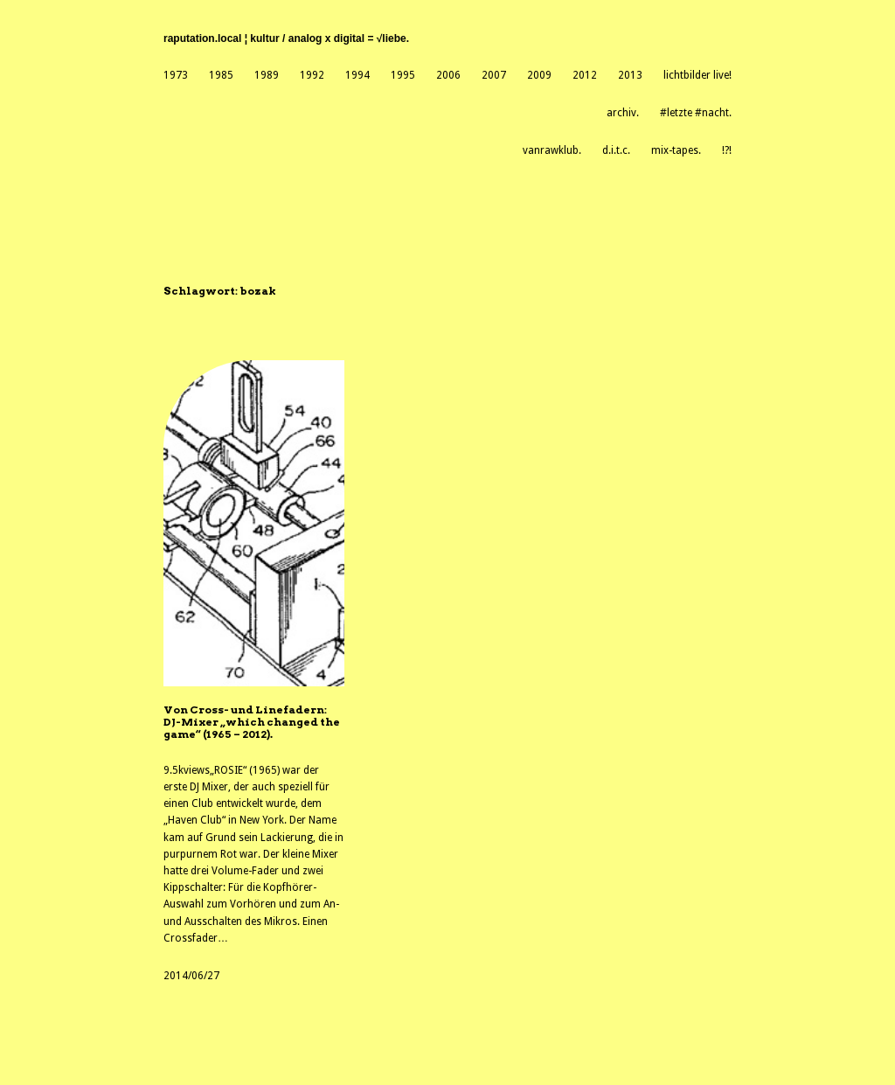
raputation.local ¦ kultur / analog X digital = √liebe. (286, 38)
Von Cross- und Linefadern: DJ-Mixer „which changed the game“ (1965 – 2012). (251, 722)
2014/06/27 (191, 976)
